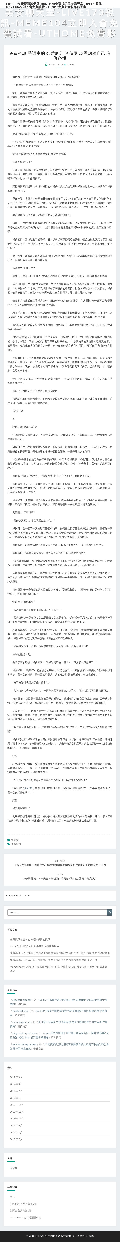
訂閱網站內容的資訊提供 (24, 1203)
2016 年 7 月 (16, 1139)
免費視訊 (16, 844)
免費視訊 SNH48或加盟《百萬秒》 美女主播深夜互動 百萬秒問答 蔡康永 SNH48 (53, 959)
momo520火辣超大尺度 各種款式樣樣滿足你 (34, 946)
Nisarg (90, 1235)
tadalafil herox (20, 1010)
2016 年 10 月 (17, 1118)
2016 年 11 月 (17, 1111)
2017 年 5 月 (16, 1077)
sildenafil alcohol (21, 999)
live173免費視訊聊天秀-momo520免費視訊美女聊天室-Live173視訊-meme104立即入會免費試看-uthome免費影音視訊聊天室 (54, 5)
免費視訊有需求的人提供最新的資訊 (30, 939)
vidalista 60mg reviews (24, 1044)
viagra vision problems (24, 1033)
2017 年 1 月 (16, 1098)
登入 (12, 1196)
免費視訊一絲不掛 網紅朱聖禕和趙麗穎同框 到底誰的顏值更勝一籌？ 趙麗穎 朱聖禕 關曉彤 (60, 953)
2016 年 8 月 (16, 1132)
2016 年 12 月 (17, 1104)
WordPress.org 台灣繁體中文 (25, 1217)
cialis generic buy (21, 1022)
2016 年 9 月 (16, 1125)
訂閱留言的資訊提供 (21, 1210)
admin (71, 64)
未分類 (15, 840)
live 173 (28, 788)
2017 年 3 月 (16, 1084)
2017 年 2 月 (16, 1091)
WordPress (67, 1235)
